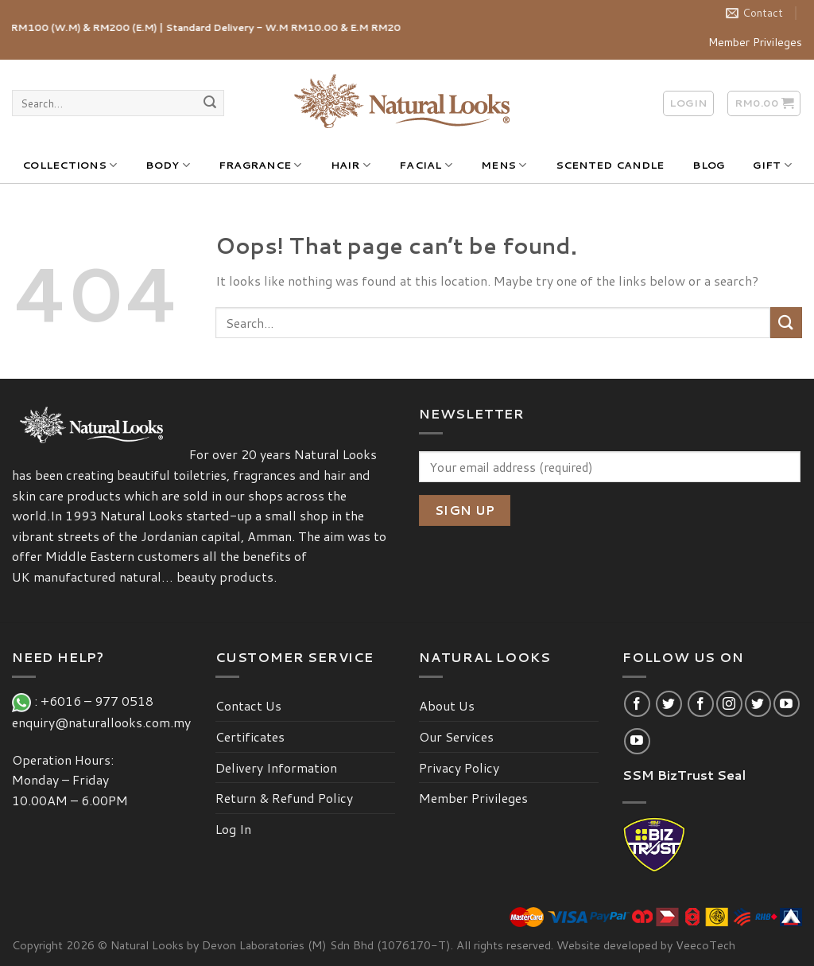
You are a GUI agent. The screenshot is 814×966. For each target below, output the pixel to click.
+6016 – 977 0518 (100, 700)
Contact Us (248, 705)
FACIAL (425, 165)
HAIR (350, 165)
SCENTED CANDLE (610, 165)
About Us (447, 705)
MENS (503, 165)
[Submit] (209, 103)
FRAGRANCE (260, 165)
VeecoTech (705, 945)
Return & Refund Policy (284, 798)
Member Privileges (755, 42)
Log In (233, 829)
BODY (167, 165)
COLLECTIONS (69, 165)
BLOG (708, 165)
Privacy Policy (459, 767)
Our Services (456, 736)
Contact (754, 13)
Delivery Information (276, 767)
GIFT (772, 165)
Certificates (250, 736)
